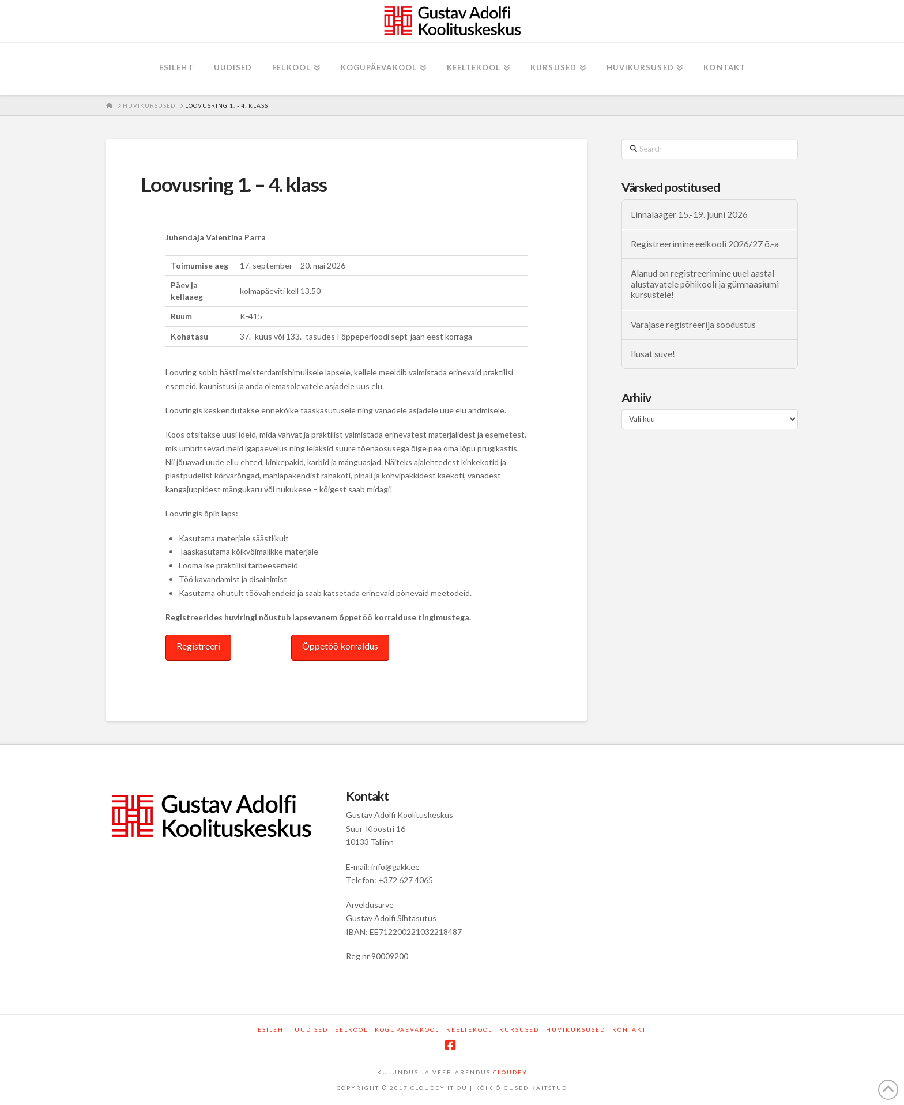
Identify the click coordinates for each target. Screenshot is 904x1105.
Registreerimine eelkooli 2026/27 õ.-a (705, 244)
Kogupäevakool (407, 1029)
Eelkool (351, 1029)
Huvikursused (575, 1029)
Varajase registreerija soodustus (693, 324)
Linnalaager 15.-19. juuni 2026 (689, 214)
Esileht (273, 1029)
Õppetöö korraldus (340, 645)
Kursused (519, 1029)
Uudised (311, 1029)
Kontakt (629, 1029)
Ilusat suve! (653, 354)
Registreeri (198, 645)
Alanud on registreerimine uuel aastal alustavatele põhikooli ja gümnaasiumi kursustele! (705, 284)
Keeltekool (469, 1029)
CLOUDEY (510, 1072)
